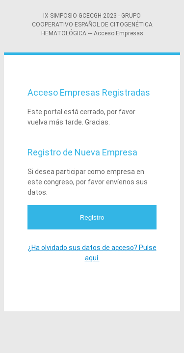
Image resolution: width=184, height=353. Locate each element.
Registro (92, 217)
